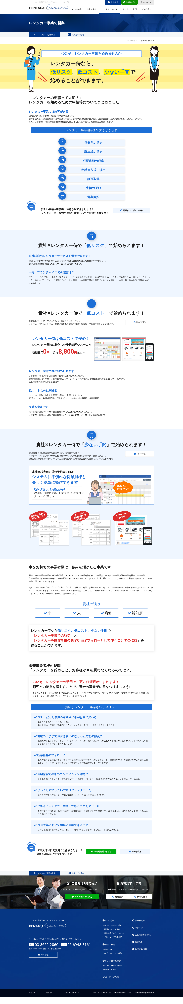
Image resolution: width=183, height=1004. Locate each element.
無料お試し (129, 2)
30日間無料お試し (141, 942)
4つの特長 (76, 9)
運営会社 (32, 1000)
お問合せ (137, 949)
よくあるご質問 (130, 9)
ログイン (146, 2)
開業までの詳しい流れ (131, 214)
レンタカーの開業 (110, 9)
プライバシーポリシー (71, 1000)
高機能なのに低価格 (111, 936)
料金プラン (139, 326)
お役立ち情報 (139, 956)
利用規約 (49, 1000)
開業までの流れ (76, 36)
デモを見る (147, 9)
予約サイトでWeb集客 (112, 944)
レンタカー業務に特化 (112, 933)
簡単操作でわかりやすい (113, 940)
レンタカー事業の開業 (44, 36)
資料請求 (113, 2)
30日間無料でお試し (101, 855)
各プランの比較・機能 (112, 960)
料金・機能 (91, 9)
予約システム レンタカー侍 (131, 1000)
